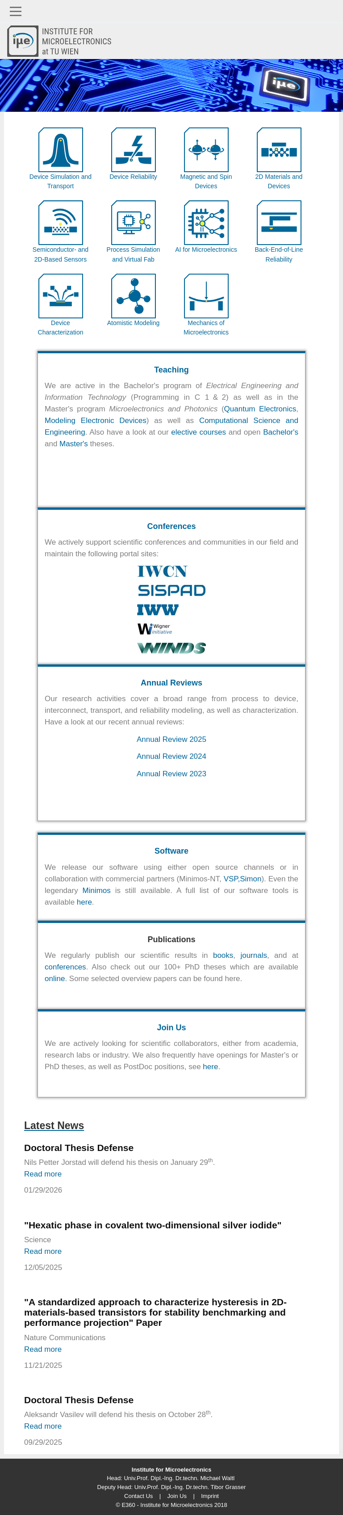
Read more (43, 1174)
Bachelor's (280, 432)
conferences (65, 967)
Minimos (97, 890)
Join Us (171, 1027)
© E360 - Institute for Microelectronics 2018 (171, 1505)
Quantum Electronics (260, 409)
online (55, 978)
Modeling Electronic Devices (95, 420)
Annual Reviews (171, 682)
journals (253, 955)
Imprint (210, 1496)
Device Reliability (133, 176)
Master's (73, 444)
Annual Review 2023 (171, 774)
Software (171, 850)
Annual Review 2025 (171, 739)
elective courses (198, 432)
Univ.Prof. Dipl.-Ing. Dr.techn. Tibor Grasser (190, 1487)
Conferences (171, 526)
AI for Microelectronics (206, 249)
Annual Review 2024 (171, 756)
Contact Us (138, 1496)
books (223, 955)
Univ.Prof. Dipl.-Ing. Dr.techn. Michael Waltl (179, 1478)
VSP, (232, 879)
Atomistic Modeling (133, 322)
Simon (250, 879)
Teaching (171, 369)
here (84, 902)
